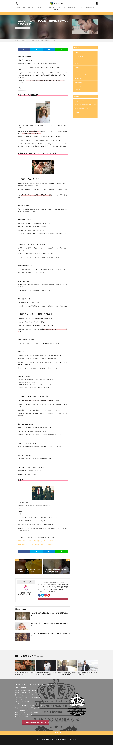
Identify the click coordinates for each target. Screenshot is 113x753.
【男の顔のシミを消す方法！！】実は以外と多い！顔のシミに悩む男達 (46, 673)
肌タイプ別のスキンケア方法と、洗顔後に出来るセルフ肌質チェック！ (36, 544)
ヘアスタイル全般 (26, 7)
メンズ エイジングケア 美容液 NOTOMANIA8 (85, 104)
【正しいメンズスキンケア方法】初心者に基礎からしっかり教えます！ (44, 40)
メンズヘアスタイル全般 (61, 7)
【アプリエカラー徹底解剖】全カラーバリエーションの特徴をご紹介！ (50, 634)
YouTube (77, 116)
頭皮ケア (39, 7)
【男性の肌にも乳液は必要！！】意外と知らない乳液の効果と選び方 (67, 673)
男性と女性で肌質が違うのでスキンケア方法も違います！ (25, 673)
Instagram (77, 112)
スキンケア (45, 7)
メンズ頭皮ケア (71, 7)
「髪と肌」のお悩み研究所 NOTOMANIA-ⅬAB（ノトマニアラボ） (61, 739)
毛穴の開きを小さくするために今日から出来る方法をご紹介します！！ (50, 624)
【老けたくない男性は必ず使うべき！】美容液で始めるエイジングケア (87, 673)
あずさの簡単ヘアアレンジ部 (81, 108)
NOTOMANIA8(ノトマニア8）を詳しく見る (36, 722)
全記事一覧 (55, 9)
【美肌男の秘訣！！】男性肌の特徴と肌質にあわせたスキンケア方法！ (36, 541)
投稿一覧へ (52, 598)
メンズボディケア (90, 7)
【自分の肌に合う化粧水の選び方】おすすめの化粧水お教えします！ (50, 614)
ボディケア (51, 7)
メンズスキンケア (81, 7)
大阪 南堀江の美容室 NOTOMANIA (83, 101)
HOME (19, 7)
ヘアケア (34, 7)
